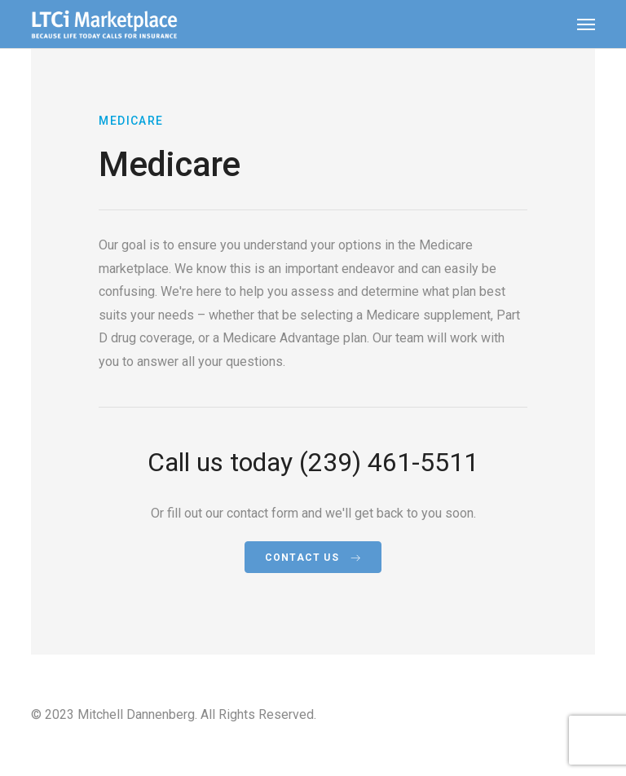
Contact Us (313, 557)
